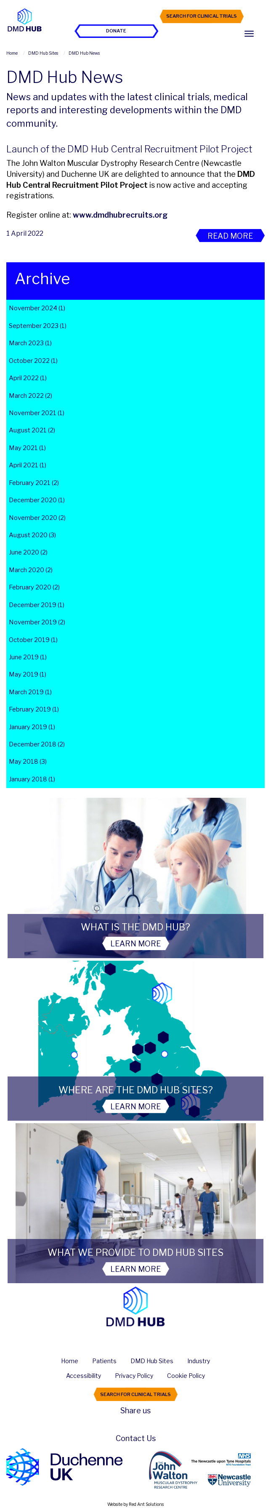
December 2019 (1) (36, 605)
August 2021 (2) (32, 430)
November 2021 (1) (36, 413)
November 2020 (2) (37, 518)
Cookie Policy (186, 1375)
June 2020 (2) (28, 552)
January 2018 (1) (32, 779)
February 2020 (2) (34, 587)
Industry (198, 1360)
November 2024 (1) (37, 308)
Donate (116, 31)
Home (69, 1360)
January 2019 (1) (32, 727)
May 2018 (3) (28, 761)
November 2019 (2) (37, 622)
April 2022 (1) (28, 378)
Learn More (135, 943)
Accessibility (83, 1375)
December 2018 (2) (37, 744)
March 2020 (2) (31, 570)
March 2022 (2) (30, 396)
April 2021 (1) (27, 465)
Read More (230, 236)
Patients (104, 1360)
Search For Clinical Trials (201, 16)
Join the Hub (116, 16)
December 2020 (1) (37, 500)
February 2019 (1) (34, 709)
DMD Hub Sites (151, 1360)
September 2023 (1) (37, 326)
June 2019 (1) (28, 657)
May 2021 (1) (27, 448)
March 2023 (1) (30, 343)
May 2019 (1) (27, 674)
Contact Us (136, 1438)
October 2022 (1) (33, 361)
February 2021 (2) (34, 483)
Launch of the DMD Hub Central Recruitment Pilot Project (129, 149)
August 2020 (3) (32, 535)
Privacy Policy (134, 1375)
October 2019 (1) (33, 640)
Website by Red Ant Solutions (135, 1504)
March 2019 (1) (30, 692)
